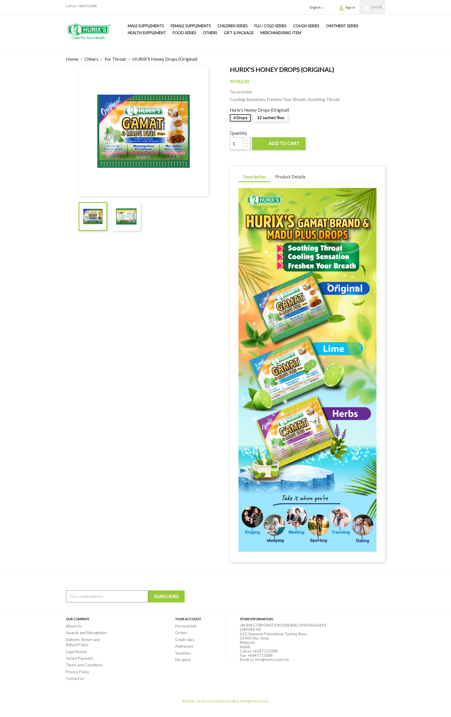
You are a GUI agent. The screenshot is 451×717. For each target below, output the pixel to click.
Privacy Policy (77, 672)
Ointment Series (342, 26)
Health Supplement (147, 33)
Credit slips (184, 639)
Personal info (186, 626)
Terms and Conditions (84, 665)
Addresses (184, 646)
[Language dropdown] (318, 7)
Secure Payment (79, 658)
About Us (74, 626)
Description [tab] (254, 176)
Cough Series (306, 26)
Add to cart (278, 144)
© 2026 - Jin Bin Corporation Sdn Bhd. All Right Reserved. (225, 701)
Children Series (232, 26)
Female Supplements (191, 26)
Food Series (184, 33)
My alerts (183, 659)
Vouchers (183, 653)
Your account (188, 619)
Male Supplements (146, 26)
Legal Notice (76, 651)
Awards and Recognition (86, 632)
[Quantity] (237, 143)
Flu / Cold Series (270, 26)
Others (210, 33)
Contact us (75, 678)
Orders (181, 632)
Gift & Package (239, 33)
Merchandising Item (280, 33)
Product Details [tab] (290, 176)
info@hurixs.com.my (272, 659)
